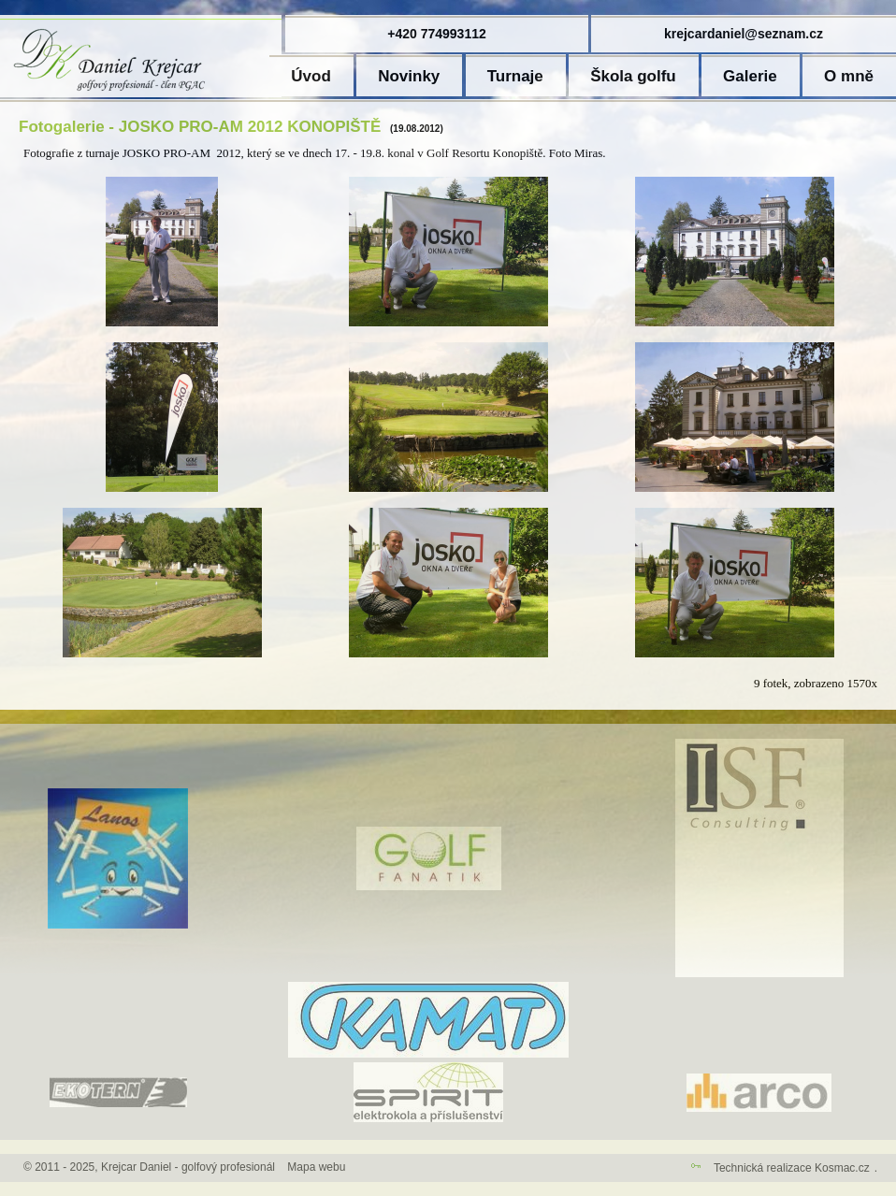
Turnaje (515, 76)
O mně (849, 76)
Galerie (750, 76)
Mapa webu (316, 1167)
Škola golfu (633, 76)
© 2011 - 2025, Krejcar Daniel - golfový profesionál (149, 1167)
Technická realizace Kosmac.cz (792, 1167)
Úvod (311, 76)
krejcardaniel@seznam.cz (743, 33)
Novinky (409, 76)
